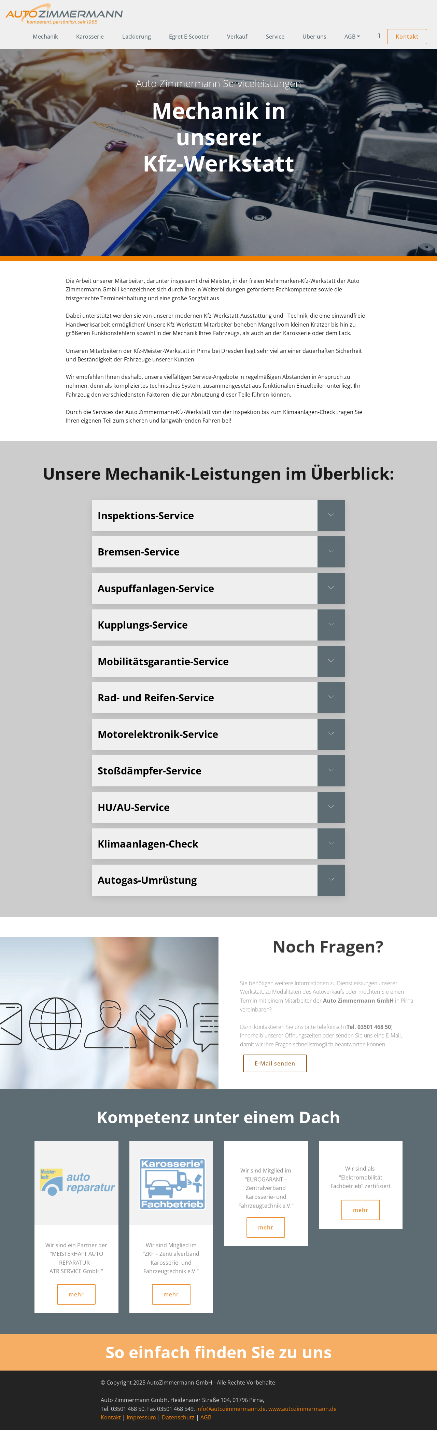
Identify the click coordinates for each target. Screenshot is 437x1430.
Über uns (314, 36)
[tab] (218, 516)
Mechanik (45, 36)
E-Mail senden (275, 1078)
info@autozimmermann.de (231, 1410)
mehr (76, 1311)
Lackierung (136, 36)
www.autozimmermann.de (302, 1410)
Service (275, 36)
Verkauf (237, 36)
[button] (218, 516)
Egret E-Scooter (189, 36)
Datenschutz (178, 1419)
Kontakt (407, 36)
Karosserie (90, 36)
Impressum (141, 1419)
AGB (349, 36)
